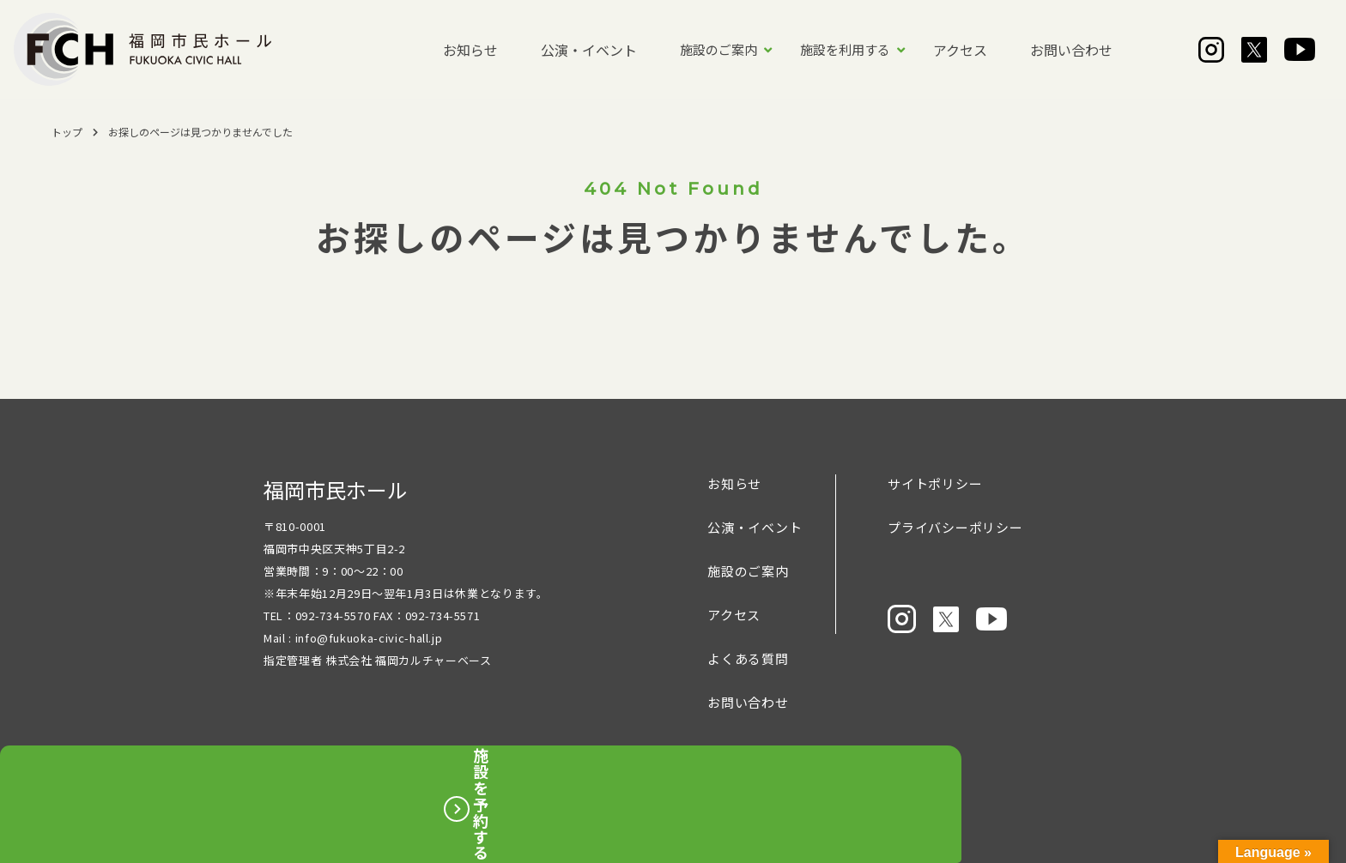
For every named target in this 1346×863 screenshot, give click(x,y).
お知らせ (470, 49)
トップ (67, 131)
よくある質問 (748, 658)
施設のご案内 (718, 49)
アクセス (960, 49)
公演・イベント (589, 49)
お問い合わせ (1071, 49)
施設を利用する (845, 49)
